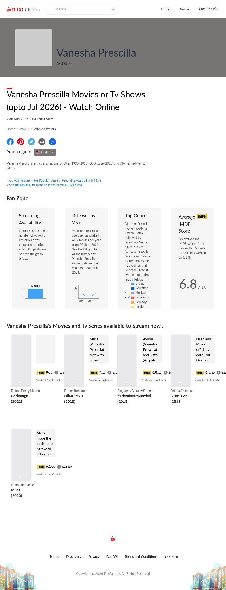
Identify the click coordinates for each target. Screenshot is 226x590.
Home (165, 9)
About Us (171, 557)
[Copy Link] (52, 141)
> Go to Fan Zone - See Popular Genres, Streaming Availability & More (54, 180)
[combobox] (45, 152)
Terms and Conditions (141, 556)
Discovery (73, 556)
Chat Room (208, 8)
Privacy (93, 556)
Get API (112, 556)
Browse (184, 9)
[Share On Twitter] (31, 141)
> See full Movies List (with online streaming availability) (44, 185)
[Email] (41, 141)
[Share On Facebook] (10, 141)
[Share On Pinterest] (20, 141)
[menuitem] (165, 9)
